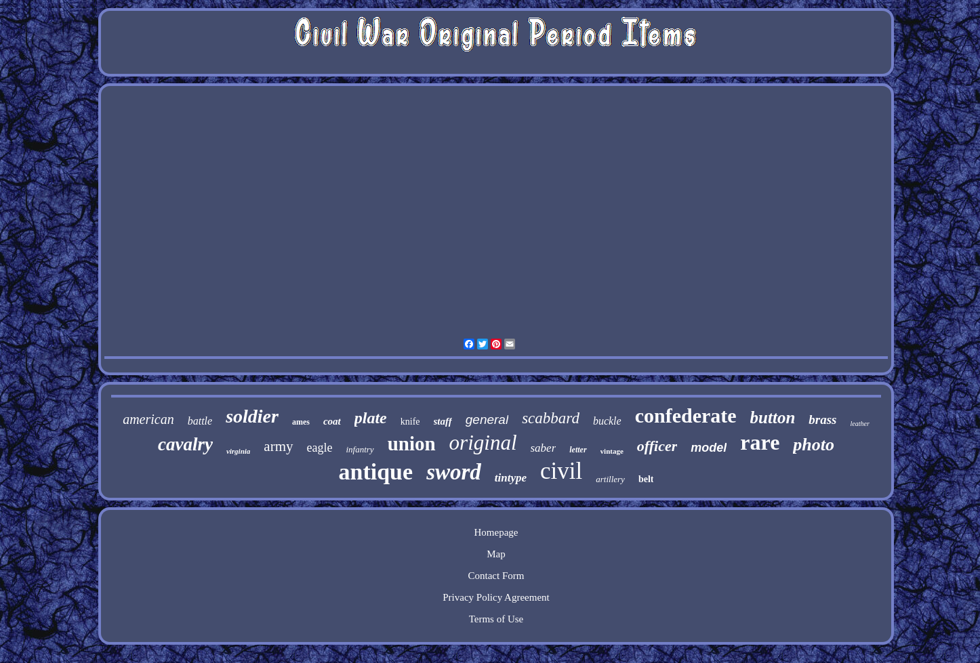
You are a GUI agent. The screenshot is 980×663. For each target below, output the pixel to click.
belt (646, 479)
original (483, 442)
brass (822, 419)
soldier (252, 416)
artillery (610, 479)
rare (759, 442)
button (773, 417)
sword (453, 472)
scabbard (550, 418)
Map (496, 554)
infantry (359, 449)
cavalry (185, 444)
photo (813, 444)
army (278, 446)
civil (561, 471)
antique (376, 471)
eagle (320, 447)
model (709, 447)
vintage (612, 451)
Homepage (496, 532)
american (148, 419)
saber (543, 448)
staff (443, 421)
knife (410, 421)
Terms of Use (496, 619)
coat (332, 421)
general (487, 419)
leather (859, 423)
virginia (238, 451)
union (412, 443)
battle (200, 421)
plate (370, 418)
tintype (511, 477)
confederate (686, 415)
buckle (607, 421)
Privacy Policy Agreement (496, 597)
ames (301, 422)
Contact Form (496, 575)
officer (657, 445)
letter (577, 449)
